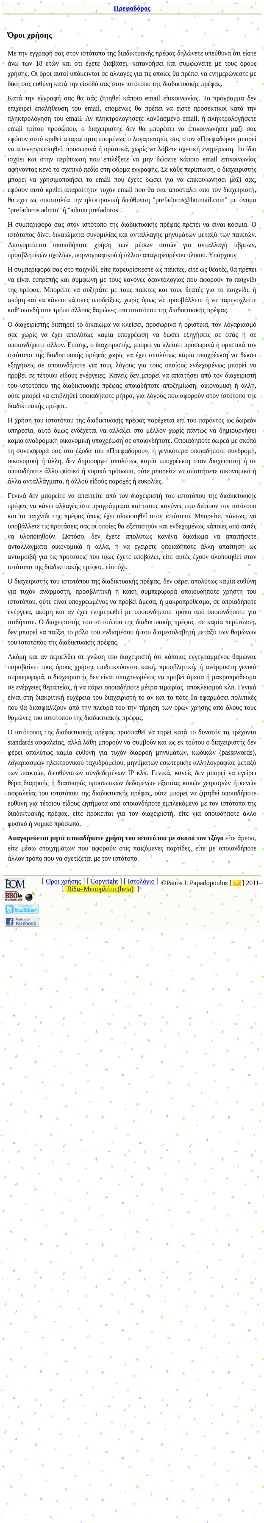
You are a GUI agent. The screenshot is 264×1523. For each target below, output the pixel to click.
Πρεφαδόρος (132, 8)
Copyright (104, 881)
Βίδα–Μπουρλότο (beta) (100, 888)
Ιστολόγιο (141, 881)
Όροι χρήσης (63, 881)
